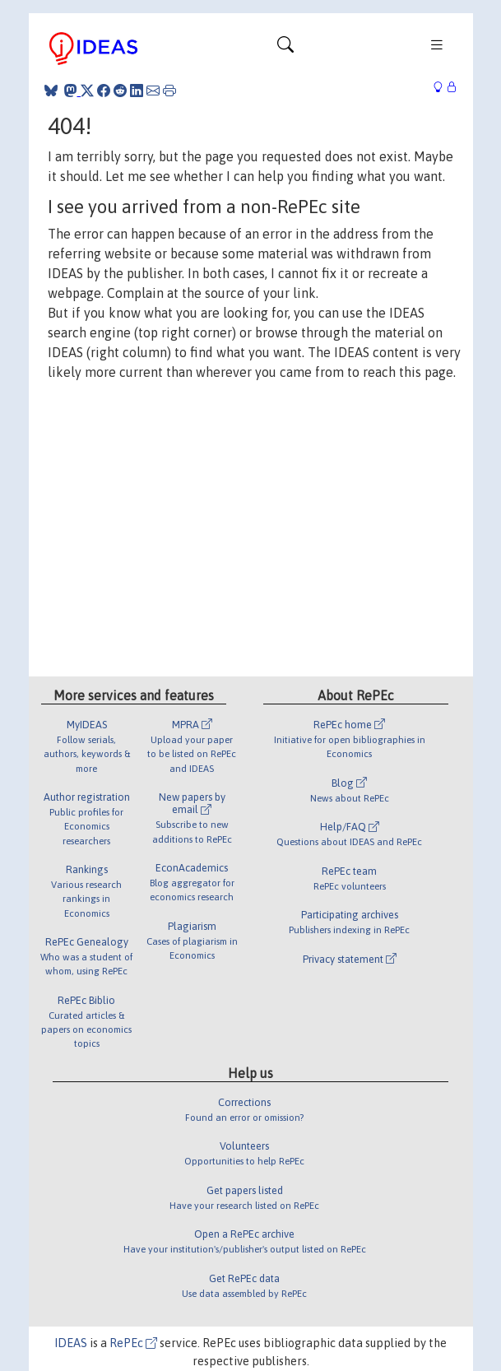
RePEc (133, 1343)
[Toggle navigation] (285, 48)
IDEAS (70, 1343)
